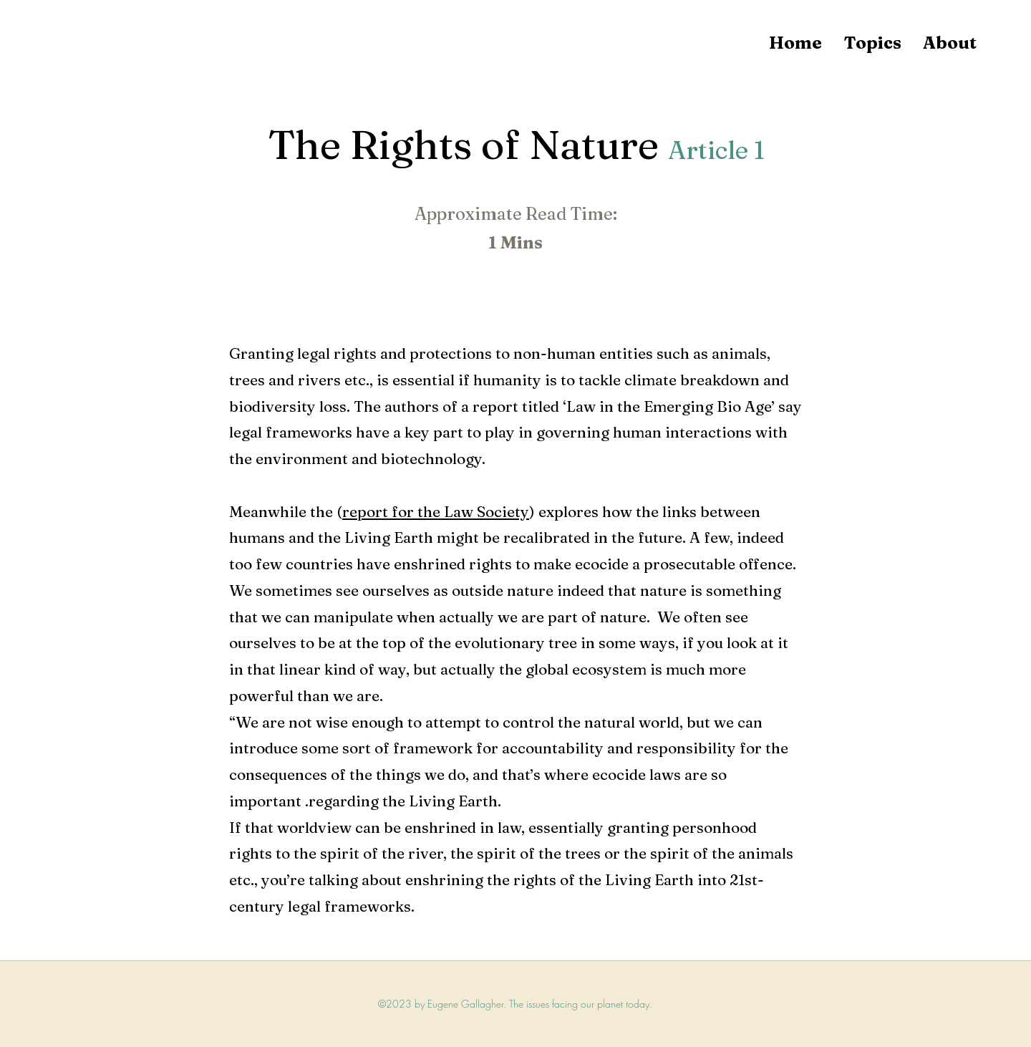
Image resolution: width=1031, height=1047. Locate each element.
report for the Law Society (435, 511)
